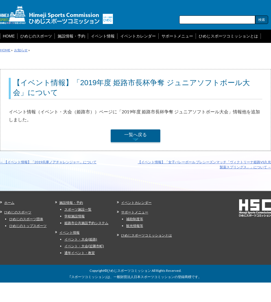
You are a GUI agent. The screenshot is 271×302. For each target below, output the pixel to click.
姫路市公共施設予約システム (86, 223)
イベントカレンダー (136, 202)
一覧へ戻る (135, 134)
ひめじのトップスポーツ (28, 226)
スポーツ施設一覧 (77, 209)
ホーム (9, 202)
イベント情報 (69, 232)
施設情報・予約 (71, 202)
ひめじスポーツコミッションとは (146, 235)
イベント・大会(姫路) (80, 239)
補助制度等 (134, 219)
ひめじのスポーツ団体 (26, 219)
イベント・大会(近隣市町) (84, 246)
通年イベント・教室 (79, 253)
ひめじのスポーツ (17, 212)
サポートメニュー (134, 212)
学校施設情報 (74, 216)
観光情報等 (134, 226)
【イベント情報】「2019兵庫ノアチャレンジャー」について (48, 162)
